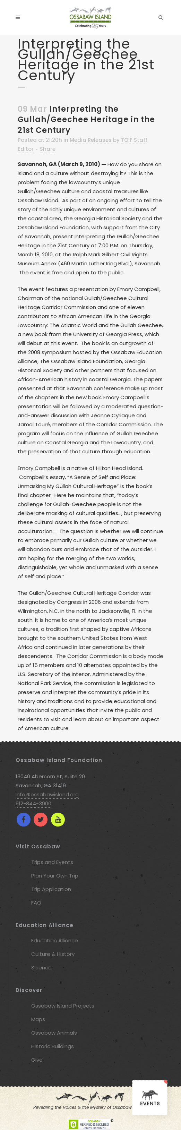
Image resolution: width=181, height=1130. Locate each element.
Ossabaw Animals (54, 1032)
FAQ (36, 902)
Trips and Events (52, 862)
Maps (38, 1019)
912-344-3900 (33, 803)
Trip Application (51, 889)
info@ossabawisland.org (47, 794)
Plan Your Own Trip (54, 875)
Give (37, 1059)
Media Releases (91, 140)
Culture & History (53, 954)
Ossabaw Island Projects (62, 1005)
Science (41, 967)
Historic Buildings (52, 1046)
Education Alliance (54, 940)
